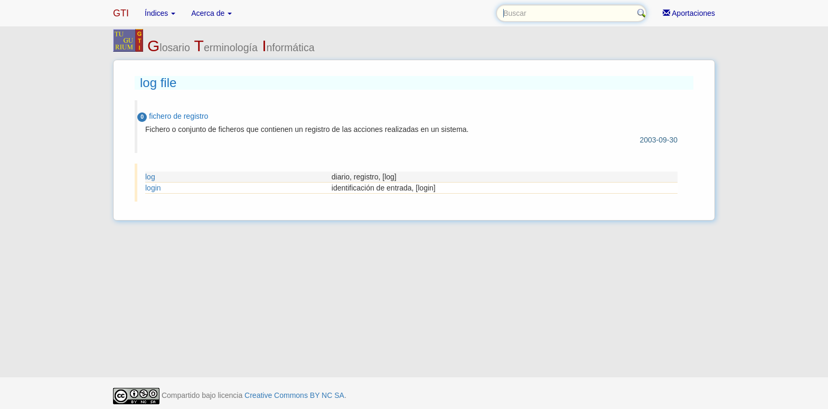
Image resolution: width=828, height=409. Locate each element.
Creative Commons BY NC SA (294, 395)
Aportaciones (689, 13)
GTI (121, 13)
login (153, 188)
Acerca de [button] (211, 13)
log (150, 177)
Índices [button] (160, 13)
